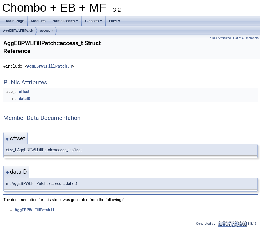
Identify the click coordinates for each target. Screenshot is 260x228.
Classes (94, 22)
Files (115, 22)
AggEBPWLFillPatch (18, 30)
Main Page (15, 21)
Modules (38, 21)
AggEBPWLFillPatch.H (49, 66)
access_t (46, 30)
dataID (24, 98)
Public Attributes (220, 38)
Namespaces (66, 22)
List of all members (246, 38)
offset (24, 91)
